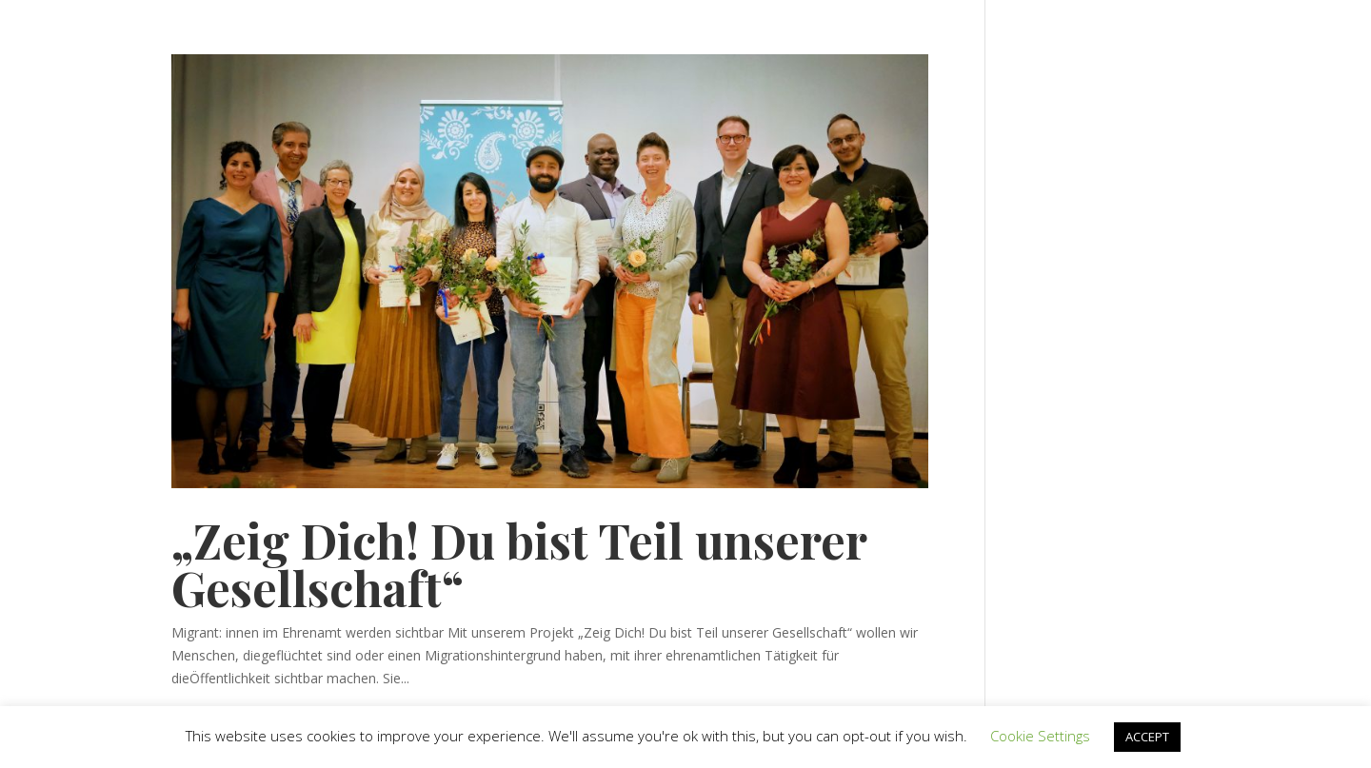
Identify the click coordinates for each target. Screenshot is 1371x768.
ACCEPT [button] (1147, 736)
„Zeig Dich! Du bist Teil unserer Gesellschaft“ (518, 564)
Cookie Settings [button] (1040, 735)
